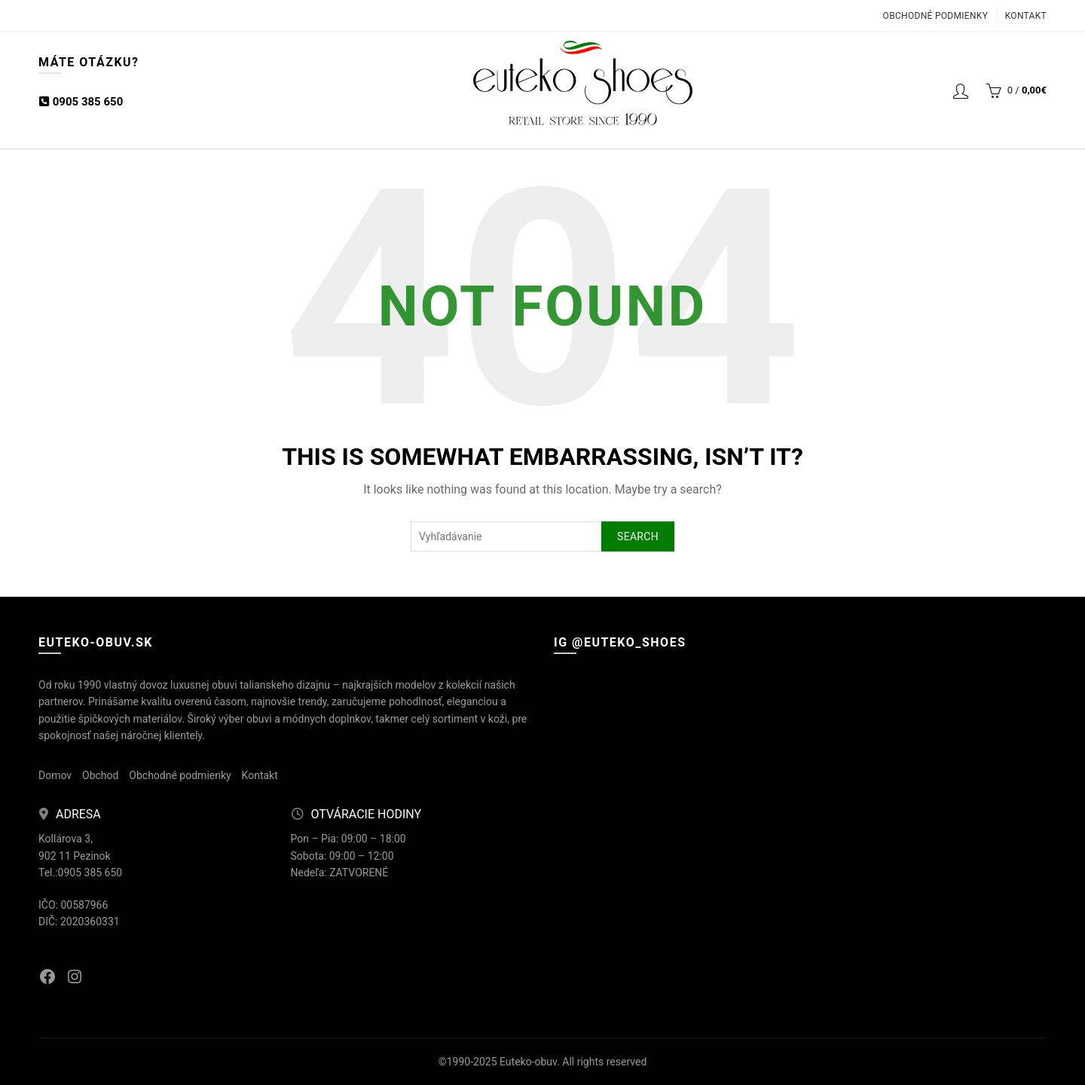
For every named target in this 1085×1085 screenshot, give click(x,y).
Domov (55, 775)
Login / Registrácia (960, 90)
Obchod (100, 775)
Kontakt (1026, 16)
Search (638, 536)
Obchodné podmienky (936, 16)
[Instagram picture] (634, 753)
